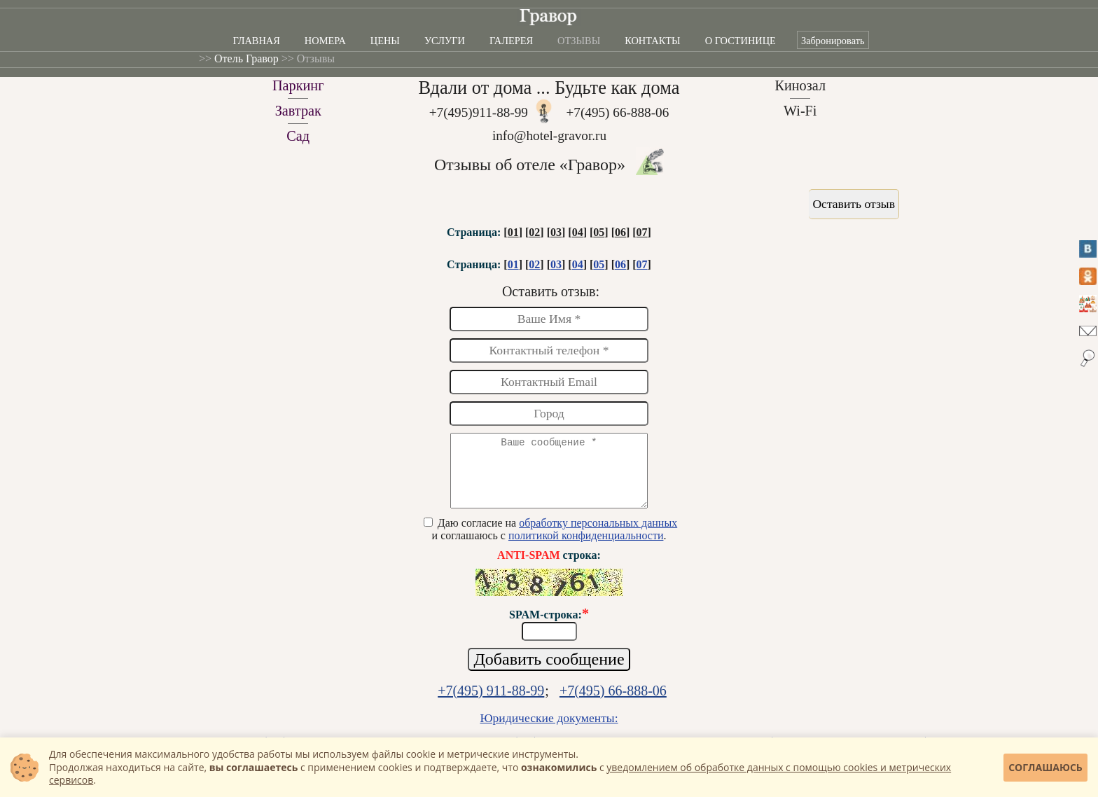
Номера (325, 40)
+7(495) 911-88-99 (491, 703)
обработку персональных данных (598, 535)
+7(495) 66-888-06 (618, 112)
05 (598, 232)
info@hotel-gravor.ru (549, 135)
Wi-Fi (800, 110)
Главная (255, 40)
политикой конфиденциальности (586, 548)
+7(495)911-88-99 (478, 112)
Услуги (444, 40)
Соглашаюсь (1045, 767)
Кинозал (800, 85)
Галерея (511, 40)
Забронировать (833, 40)
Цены (385, 40)
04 (577, 232)
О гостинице (740, 40)
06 (620, 232)
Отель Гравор (246, 58)
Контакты (652, 40)
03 (556, 232)
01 (513, 232)
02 (534, 232)
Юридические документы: (549, 730)
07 (642, 232)
